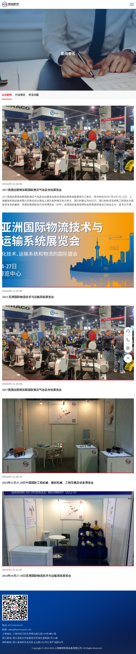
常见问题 (34, 95)
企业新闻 (7, 95)
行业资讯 (20, 95)
